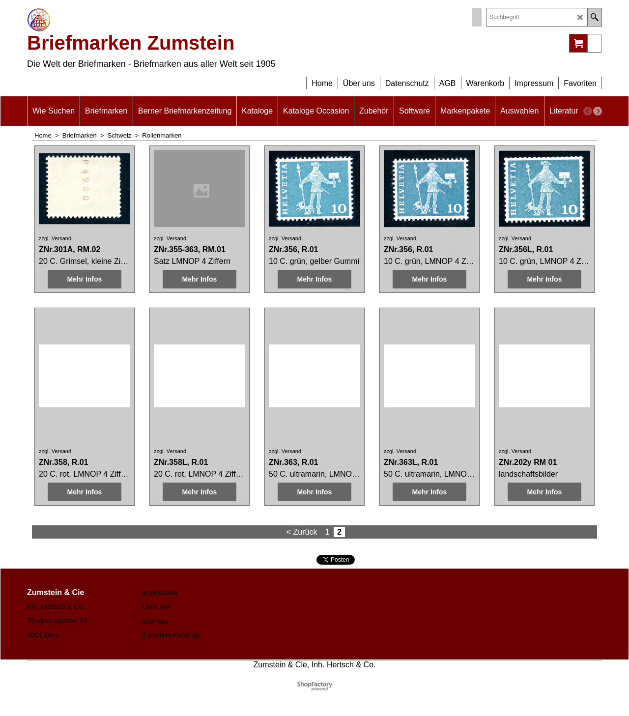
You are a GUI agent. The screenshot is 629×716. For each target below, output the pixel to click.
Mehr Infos (84, 279)
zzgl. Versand (55, 238)
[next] (597, 111)
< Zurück (301, 532)
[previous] (587, 111)
